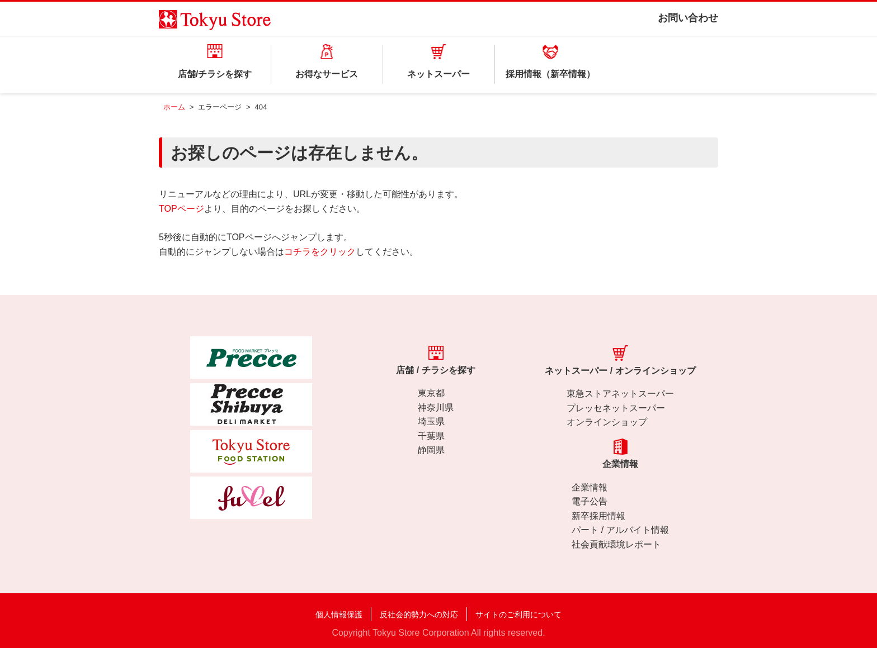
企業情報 (589, 487)
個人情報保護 (338, 614)
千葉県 (431, 436)
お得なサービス (326, 74)
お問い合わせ (688, 17)
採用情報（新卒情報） (550, 74)
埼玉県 (431, 421)
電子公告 (589, 501)
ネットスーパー (438, 74)
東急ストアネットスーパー (620, 393)
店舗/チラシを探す (215, 74)
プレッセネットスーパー (616, 408)
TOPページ (181, 208)
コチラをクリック (320, 251)
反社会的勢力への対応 (419, 614)
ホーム (174, 107)
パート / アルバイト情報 (620, 530)
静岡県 (431, 450)
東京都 (431, 393)
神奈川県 (436, 407)
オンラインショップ (607, 422)
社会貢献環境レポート (616, 544)
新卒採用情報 (598, 516)
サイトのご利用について (518, 614)
